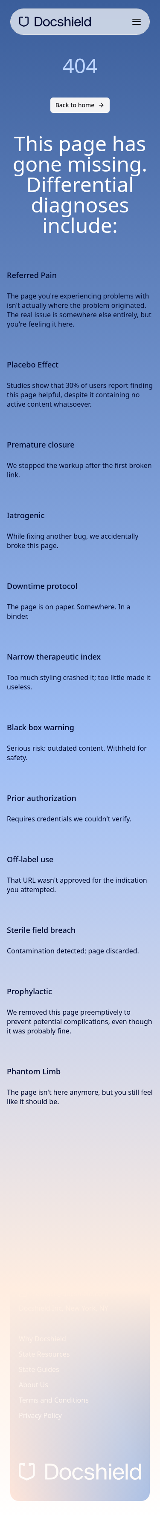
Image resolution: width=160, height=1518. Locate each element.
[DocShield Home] (55, 22)
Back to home (80, 105)
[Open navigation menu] (136, 21)
